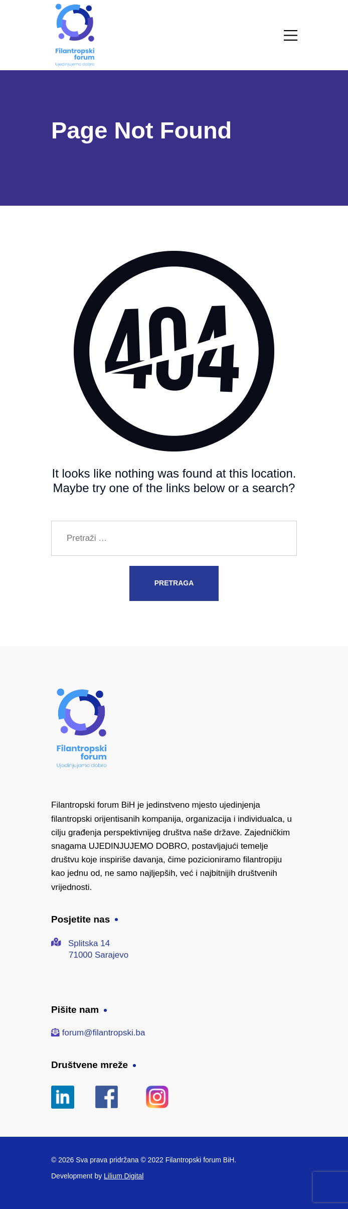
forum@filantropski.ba (103, 1032)
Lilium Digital (123, 1176)
